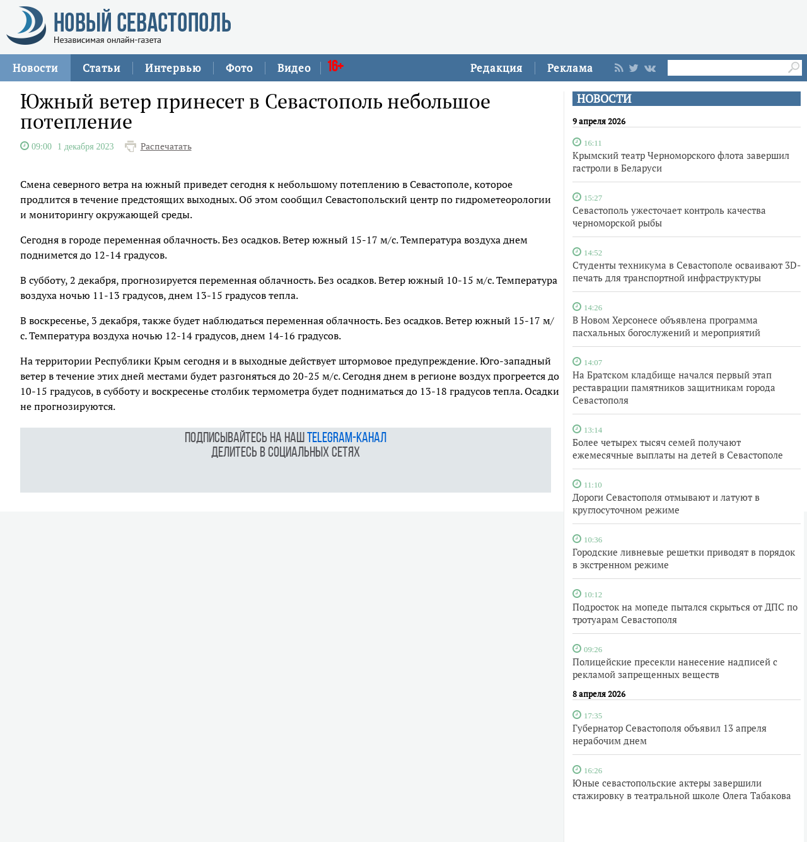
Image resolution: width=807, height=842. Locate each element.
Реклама (570, 68)
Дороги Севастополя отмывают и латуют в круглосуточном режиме (666, 503)
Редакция (496, 68)
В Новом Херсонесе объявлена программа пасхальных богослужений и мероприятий (666, 326)
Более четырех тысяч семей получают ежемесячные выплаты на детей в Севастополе (677, 448)
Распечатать (166, 146)
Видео (294, 68)
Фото (239, 68)
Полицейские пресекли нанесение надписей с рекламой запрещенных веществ (674, 668)
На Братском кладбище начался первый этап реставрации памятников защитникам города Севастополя (673, 387)
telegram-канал (346, 438)
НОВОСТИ (604, 98)
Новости (35, 68)
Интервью (173, 68)
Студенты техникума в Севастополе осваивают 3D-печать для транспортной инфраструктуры (686, 271)
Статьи (101, 68)
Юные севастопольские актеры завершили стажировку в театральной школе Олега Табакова (681, 789)
